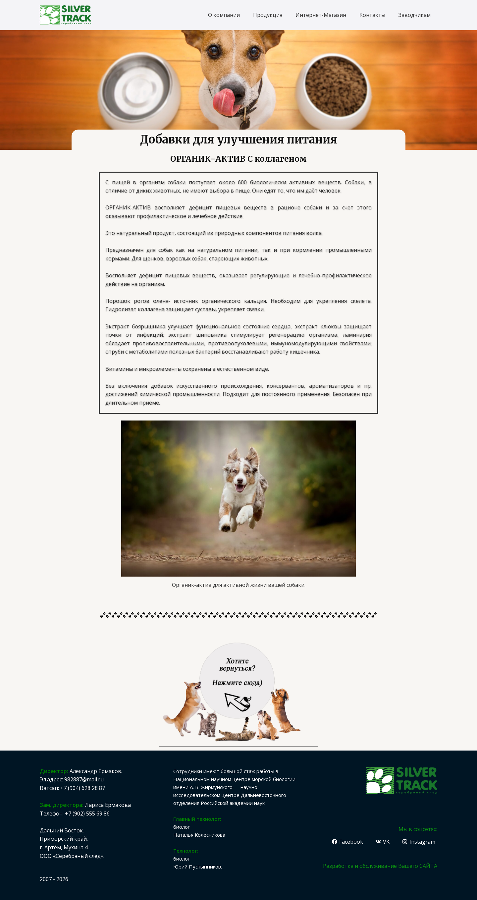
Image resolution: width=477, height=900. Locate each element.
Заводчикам (414, 14)
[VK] (382, 841)
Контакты (372, 14)
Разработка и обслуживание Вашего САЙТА (380, 866)
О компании (224, 14)
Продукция (267, 14)
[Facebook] (347, 841)
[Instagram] (418, 841)
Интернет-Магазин (320, 14)
